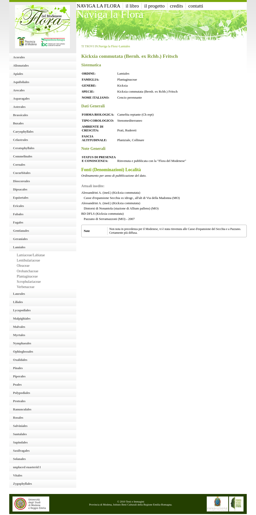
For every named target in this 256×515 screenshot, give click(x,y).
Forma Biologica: (98, 114)
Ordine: (89, 73)
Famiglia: (90, 79)
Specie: (88, 91)
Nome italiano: (95, 97)
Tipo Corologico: (98, 120)
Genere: (89, 85)
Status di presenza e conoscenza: (99, 159)
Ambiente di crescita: (93, 128)
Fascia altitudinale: (94, 138)
